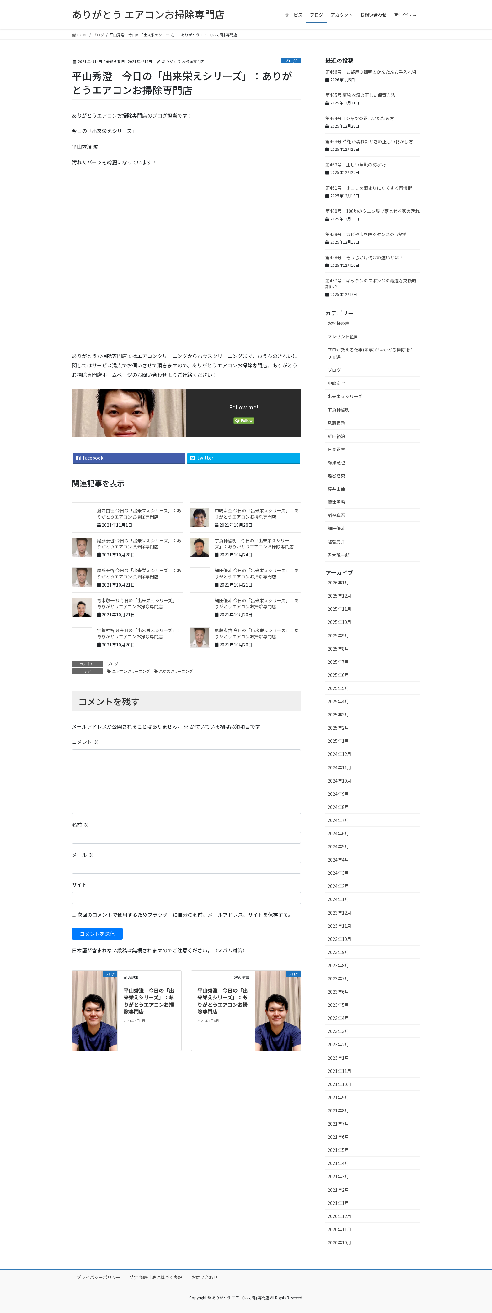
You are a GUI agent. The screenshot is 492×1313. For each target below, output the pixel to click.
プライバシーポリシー (98, 1277)
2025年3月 (338, 714)
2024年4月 (338, 860)
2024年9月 (338, 794)
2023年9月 (338, 952)
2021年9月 (338, 1097)
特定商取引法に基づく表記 (156, 1277)
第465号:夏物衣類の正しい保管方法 (360, 95)
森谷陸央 (336, 475)
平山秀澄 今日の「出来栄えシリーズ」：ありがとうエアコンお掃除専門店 (149, 1001)
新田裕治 (336, 436)
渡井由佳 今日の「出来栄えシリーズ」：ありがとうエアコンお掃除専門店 (139, 513)
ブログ (291, 61)
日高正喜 (336, 449)
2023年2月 (338, 1044)
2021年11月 (339, 1071)
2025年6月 (338, 675)
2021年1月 (338, 1203)
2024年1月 (338, 899)
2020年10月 (339, 1242)
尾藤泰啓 (336, 423)
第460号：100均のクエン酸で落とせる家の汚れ (372, 211)
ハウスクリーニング (176, 671)
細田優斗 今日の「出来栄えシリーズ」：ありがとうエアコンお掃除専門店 (257, 573)
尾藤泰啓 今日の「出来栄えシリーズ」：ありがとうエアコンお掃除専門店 (139, 543)
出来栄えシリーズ (345, 396)
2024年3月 (338, 873)
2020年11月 (339, 1229)
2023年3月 (338, 1031)
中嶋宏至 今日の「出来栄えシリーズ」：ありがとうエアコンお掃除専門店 (257, 513)
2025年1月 (338, 741)
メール (82, 854)
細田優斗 (336, 528)
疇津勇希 (336, 502)
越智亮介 (336, 541)
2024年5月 (338, 846)
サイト (79, 884)
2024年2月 (338, 886)
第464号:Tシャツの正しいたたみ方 (359, 118)
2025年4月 (338, 701)
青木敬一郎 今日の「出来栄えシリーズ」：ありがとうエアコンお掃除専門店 (139, 603)
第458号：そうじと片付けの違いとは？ (364, 257)
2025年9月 (338, 635)
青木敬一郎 (339, 555)
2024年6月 (338, 833)
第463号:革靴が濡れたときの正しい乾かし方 (369, 141)
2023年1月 (338, 1058)
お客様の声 (339, 323)
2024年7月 (338, 820)
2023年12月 (339, 913)
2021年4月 (338, 1163)
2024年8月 (338, 807)
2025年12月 (339, 596)
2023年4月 (338, 1018)
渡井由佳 (336, 489)
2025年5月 (338, 688)
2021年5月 (338, 1150)
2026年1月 (338, 582)
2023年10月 (339, 939)
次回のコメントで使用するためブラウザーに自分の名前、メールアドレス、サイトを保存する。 (185, 914)
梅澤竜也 (336, 462)
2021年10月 (339, 1084)
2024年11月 (339, 767)
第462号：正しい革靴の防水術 (355, 164)
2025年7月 (338, 662)
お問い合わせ (204, 1277)
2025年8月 (338, 649)
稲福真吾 (336, 515)
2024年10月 (339, 781)
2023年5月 (338, 1005)
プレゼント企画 (343, 336)
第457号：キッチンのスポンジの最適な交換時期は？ (370, 283)
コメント (85, 742)
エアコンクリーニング (131, 671)
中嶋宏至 (336, 383)
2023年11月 (339, 926)
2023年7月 (338, 978)
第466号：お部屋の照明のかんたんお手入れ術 (370, 72)
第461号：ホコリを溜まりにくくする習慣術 (368, 188)
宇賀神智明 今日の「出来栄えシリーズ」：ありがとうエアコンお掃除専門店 (254, 543)
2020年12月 (339, 1216)
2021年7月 (338, 1124)
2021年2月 (338, 1190)
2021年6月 (338, 1137)
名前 (80, 824)
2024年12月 (339, 754)
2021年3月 (338, 1176)
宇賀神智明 (339, 409)
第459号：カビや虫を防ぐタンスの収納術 (366, 234)
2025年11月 (339, 609)
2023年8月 (338, 965)
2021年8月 (338, 1110)
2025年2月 (338, 728)
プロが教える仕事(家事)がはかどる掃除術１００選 (371, 353)
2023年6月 (338, 992)
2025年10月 (339, 622)
